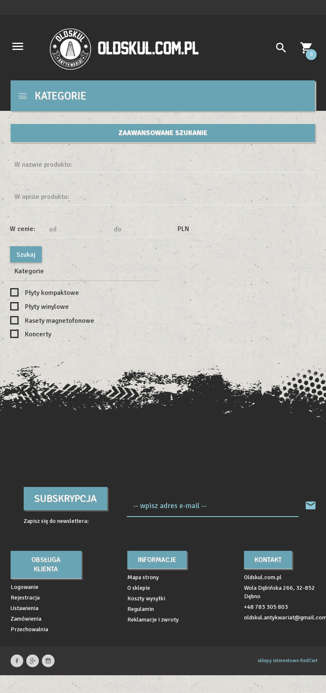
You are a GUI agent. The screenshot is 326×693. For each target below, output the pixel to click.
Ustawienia (24, 608)
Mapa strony (143, 577)
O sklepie (138, 587)
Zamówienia (26, 618)
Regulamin (140, 609)
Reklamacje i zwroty (153, 619)
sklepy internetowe (278, 660)
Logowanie (24, 587)
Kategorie (51, 95)
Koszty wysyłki (146, 598)
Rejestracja (25, 597)
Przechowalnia (29, 629)
